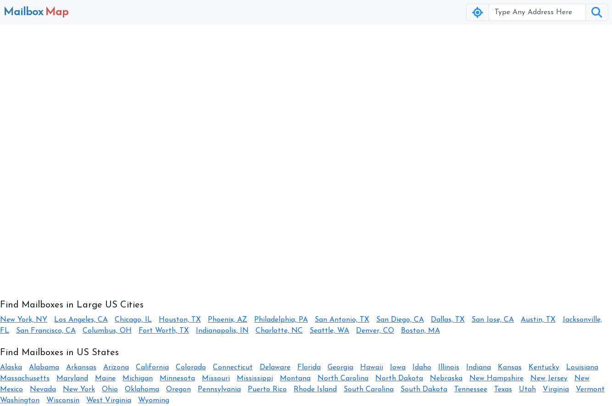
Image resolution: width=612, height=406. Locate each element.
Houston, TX (180, 320)
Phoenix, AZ (227, 320)
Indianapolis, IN (222, 331)
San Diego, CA (400, 320)
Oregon (178, 389)
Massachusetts (25, 378)
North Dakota (399, 378)
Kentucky (544, 367)
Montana (295, 378)
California (152, 367)
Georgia (340, 367)
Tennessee (470, 389)
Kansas (510, 367)
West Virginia (108, 400)
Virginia (556, 389)
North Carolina (342, 378)
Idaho (421, 367)
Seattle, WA (329, 331)
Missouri (216, 378)
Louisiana (582, 367)
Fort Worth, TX (164, 331)
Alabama (44, 367)
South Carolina (369, 389)
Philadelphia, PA (281, 320)
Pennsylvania (219, 389)
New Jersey (548, 378)
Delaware (275, 367)
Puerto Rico (267, 389)
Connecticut (233, 367)
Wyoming (153, 400)
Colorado (191, 367)
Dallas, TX (448, 320)
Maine (105, 378)
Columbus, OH (107, 331)
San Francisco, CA (46, 331)
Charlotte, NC (279, 331)
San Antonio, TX (342, 320)
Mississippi (255, 378)
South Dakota (424, 389)
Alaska (11, 367)
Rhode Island (315, 389)
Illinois (448, 367)
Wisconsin (62, 400)
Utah (527, 389)
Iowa (398, 367)
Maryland (72, 378)
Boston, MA (420, 331)
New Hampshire (496, 378)
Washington (19, 400)
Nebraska (446, 378)
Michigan (137, 378)
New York (79, 389)
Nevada (43, 389)
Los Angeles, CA (81, 320)
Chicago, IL (133, 320)
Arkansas (81, 367)
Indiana (478, 367)
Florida (309, 367)
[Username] (537, 12)
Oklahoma (142, 389)
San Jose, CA (493, 320)
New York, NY (23, 320)
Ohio (110, 389)
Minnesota (177, 378)
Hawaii (371, 367)
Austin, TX (538, 320)
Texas (503, 389)
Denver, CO (375, 331)
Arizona (116, 367)
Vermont (590, 389)
